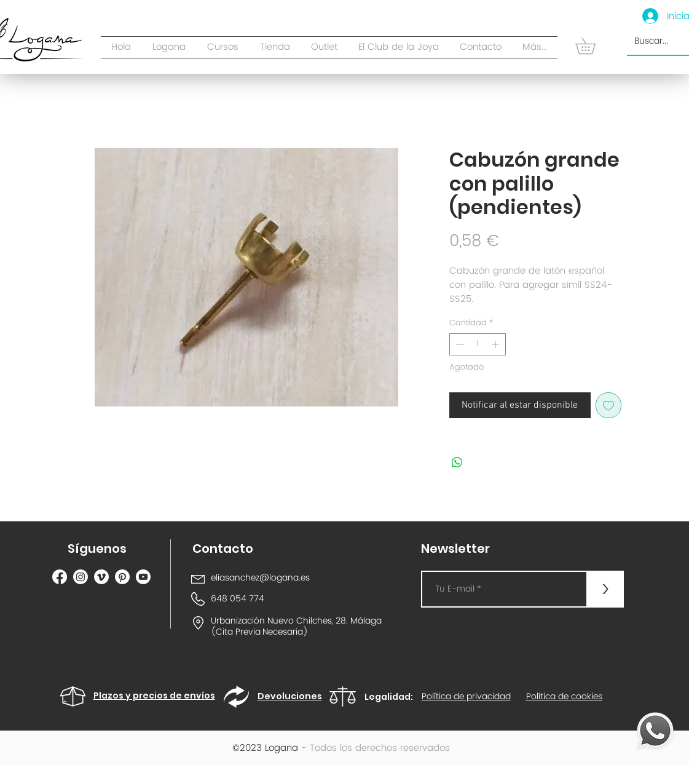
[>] (605, 589)
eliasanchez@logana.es (260, 578)
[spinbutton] (477, 344)
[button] (275, 47)
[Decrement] (458, 344)
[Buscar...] (661, 41)
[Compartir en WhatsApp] (457, 462)
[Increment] (496, 344)
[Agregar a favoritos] (608, 405)
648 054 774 (237, 599)
